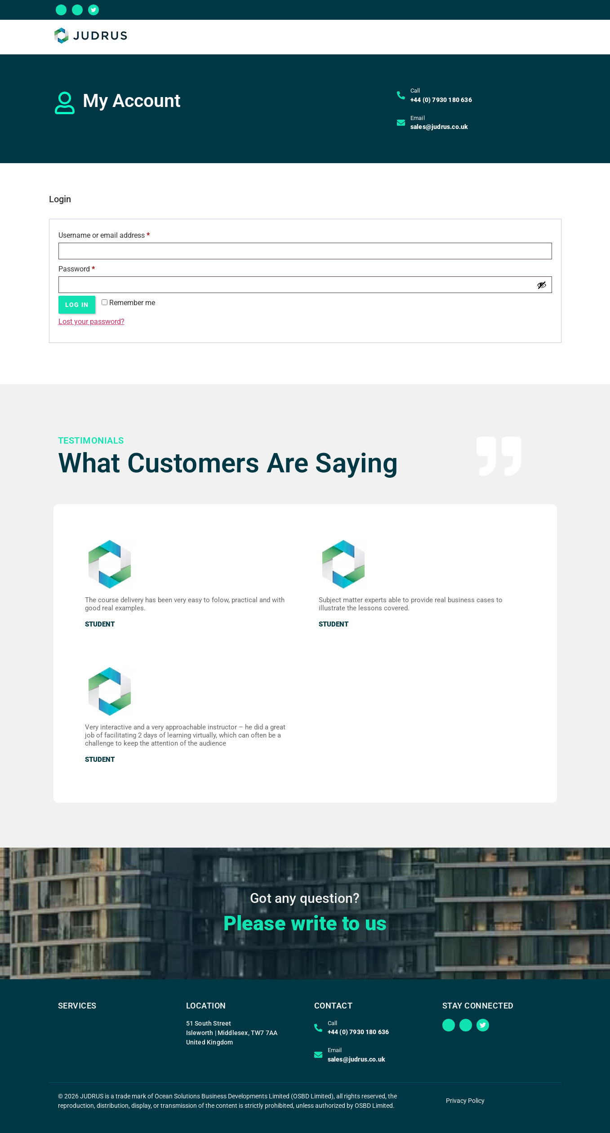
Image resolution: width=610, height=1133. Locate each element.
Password (90, 267)
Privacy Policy (465, 1100)
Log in (77, 304)
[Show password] (542, 285)
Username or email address (117, 234)
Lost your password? (91, 321)
